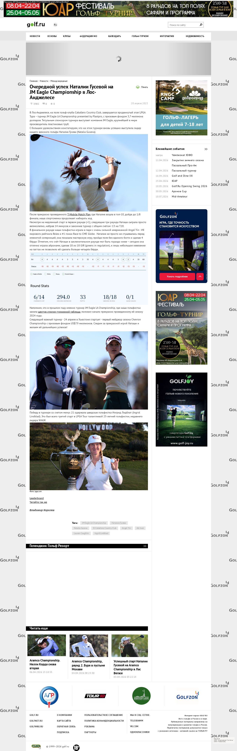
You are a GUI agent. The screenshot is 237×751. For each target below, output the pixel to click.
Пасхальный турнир (184, 171)
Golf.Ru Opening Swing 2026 (189, 186)
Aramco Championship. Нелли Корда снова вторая (45, 665)
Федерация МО (88, 36)
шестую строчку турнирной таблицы (59, 312)
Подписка (63, 732)
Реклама (89, 727)
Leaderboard (37, 498)
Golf (36, 24)
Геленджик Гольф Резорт (145, 546)
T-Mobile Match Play (78, 214)
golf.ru (36, 747)
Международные (59, 81)
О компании (64, 715)
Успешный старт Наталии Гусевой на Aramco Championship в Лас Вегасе (131, 667)
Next (188, 59)
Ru (55, 25)
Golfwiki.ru (36, 727)
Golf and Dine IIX (182, 176)
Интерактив (167, 36)
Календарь (114, 36)
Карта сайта (64, 721)
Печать (144, 87)
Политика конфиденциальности (96, 721)
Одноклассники (140, 732)
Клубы (67, 36)
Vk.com (134, 726)
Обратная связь (66, 727)
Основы (52, 36)
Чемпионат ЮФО (182, 155)
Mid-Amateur (180, 197)
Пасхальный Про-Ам (184, 165)
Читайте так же (38, 502)
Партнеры (90, 732)
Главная (34, 81)
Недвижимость (195, 36)
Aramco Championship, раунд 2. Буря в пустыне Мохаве (88, 665)
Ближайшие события (204, 149)
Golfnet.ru (36, 721)
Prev (49, 59)
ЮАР (175, 181)
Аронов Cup (179, 191)
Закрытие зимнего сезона (188, 160)
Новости (35, 36)
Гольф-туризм (140, 36)
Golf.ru (34, 715)
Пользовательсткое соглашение (96, 715)
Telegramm (136, 721)
